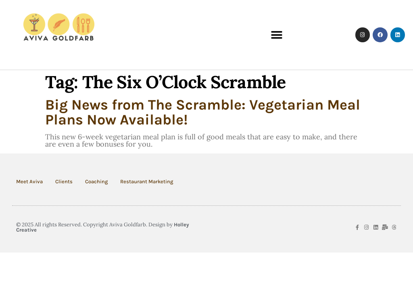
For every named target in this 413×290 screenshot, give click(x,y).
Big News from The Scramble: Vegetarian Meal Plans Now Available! (202, 112)
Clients (64, 181)
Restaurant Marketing (146, 181)
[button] (277, 35)
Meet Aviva (29, 181)
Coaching (96, 181)
